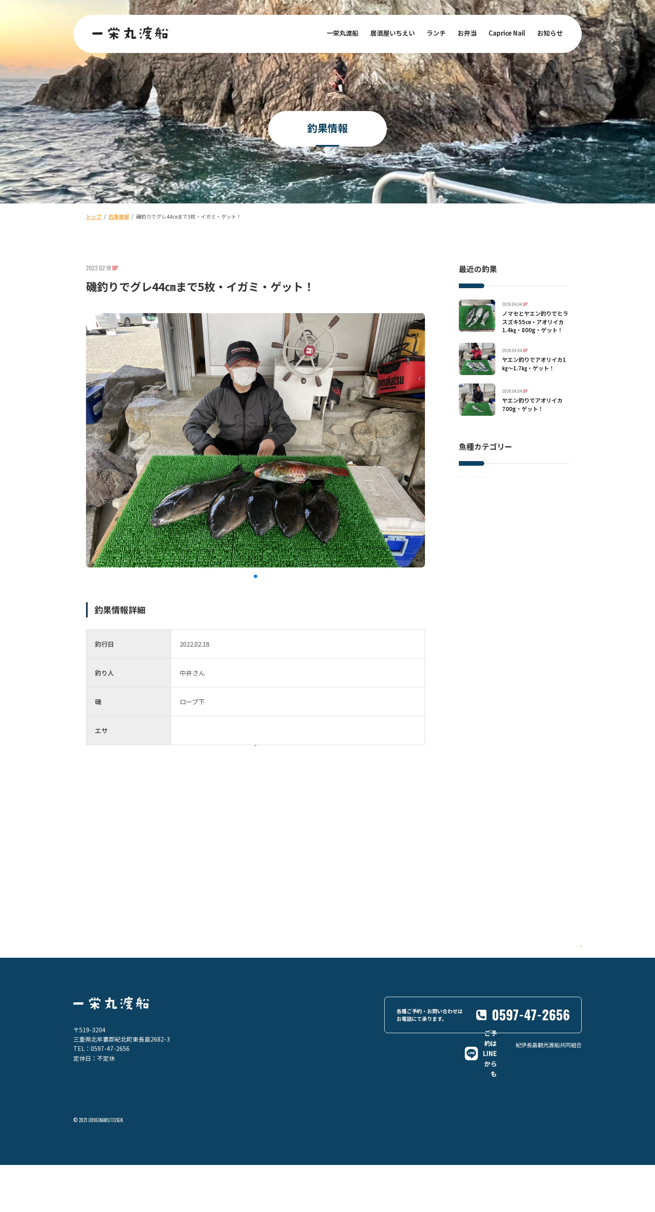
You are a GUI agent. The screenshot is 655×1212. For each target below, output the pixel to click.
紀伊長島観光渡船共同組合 (549, 1123)
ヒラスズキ (511, 482)
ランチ (436, 32)
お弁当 (467, 32)
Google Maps (545, 998)
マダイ (511, 500)
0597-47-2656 (110, 1090)
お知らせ (550, 32)
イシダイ (476, 500)
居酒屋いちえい (392, 32)
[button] (255, 576)
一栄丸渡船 (342, 32)
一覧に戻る (272, 774)
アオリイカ (478, 517)
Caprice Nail (506, 32)
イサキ (473, 482)
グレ (542, 500)
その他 (516, 517)
